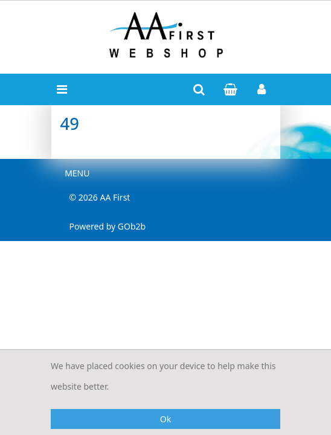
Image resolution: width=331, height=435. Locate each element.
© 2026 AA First (99, 197)
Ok (165, 419)
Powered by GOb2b (107, 226)
